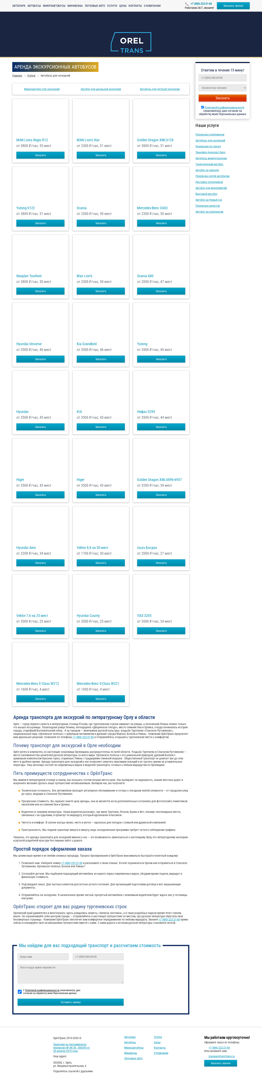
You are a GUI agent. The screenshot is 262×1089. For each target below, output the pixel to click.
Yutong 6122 (25, 208)
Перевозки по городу (208, 146)
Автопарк (18, 5)
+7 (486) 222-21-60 (201, 3)
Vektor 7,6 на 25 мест (32, 615)
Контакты (135, 5)
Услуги (112, 5)
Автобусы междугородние (211, 158)
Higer (20, 480)
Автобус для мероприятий (211, 188)
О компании (152, 5)
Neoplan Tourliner (29, 276)
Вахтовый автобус (206, 194)
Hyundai (22, 412)
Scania (82, 208)
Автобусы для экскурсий (210, 140)
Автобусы (34, 5)
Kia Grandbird (87, 344)
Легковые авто (95, 5)
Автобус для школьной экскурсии (101, 89)
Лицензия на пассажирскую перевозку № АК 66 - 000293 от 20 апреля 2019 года (71, 1048)
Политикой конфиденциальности (224, 107)
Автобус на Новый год (208, 199)
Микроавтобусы (54, 5)
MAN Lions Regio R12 (32, 140)
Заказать (40, 155)
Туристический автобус (209, 164)
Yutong (142, 344)
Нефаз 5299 (146, 412)
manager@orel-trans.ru (222, 1056)
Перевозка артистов (207, 205)
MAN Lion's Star (88, 140)
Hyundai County (88, 615)
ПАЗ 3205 (144, 615)
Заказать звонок (233, 5)
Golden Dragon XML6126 (155, 140)
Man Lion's (84, 276)
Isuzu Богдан (147, 548)
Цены (122, 5)
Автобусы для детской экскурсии (160, 89)
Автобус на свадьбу (207, 170)
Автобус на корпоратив (209, 211)
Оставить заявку (71, 1002)
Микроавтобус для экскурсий (42, 89)
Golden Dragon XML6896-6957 (159, 480)
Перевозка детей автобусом (212, 176)
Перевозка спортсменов (209, 134)
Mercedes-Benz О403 (152, 208)
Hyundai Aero (26, 548)
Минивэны (75, 5)
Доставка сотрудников (209, 182)
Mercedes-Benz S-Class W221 (98, 683)
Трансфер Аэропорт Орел (210, 152)
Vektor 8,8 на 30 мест (92, 548)
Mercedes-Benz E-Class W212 (37, 683)
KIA (79, 412)
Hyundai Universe (29, 344)
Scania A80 (145, 276)
